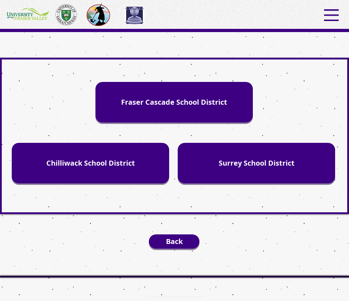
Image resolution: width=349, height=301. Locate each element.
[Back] (174, 241)
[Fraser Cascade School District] (174, 102)
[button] (331, 15)
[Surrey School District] (256, 163)
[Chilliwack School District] (90, 163)
